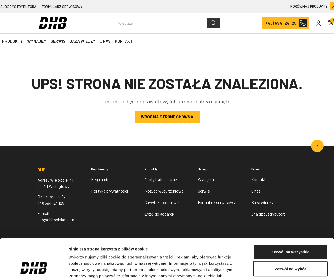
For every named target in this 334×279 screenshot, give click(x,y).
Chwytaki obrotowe (162, 202)
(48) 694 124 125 (281, 22)
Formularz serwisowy (62, 6)
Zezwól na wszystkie (290, 217)
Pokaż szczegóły (278, 268)
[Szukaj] (213, 23)
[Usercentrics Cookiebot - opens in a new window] (34, 269)
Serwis (58, 40)
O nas (105, 40)
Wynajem (36, 40)
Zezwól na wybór (290, 234)
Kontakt (124, 40)
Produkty (12, 40)
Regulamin (100, 179)
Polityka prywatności (109, 190)
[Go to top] (317, 146)
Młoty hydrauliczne (161, 179)
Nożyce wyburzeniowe (164, 190)
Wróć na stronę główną (167, 116)
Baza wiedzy (83, 40)
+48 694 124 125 (51, 202)
